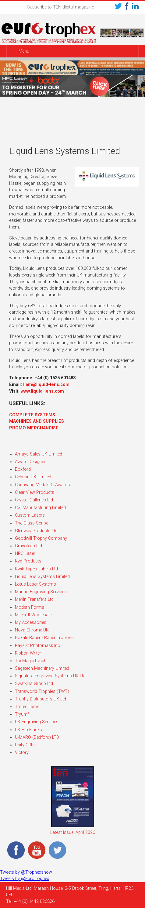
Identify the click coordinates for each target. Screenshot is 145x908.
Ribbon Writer (28, 653)
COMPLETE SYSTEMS (32, 415)
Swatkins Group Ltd (34, 683)
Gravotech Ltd (28, 546)
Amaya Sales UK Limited (38, 454)
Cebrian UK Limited (33, 477)
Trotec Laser (27, 706)
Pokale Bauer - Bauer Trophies (44, 637)
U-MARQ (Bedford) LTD (37, 737)
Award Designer (30, 461)
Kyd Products (28, 561)
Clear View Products (34, 492)
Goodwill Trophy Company (41, 538)
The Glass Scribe (31, 523)
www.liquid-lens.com (42, 391)
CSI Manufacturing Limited (40, 507)
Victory (22, 752)
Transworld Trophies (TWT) (42, 691)
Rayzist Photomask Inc (37, 645)
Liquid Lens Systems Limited (42, 576)
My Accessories (30, 622)
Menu (24, 51)
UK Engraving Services (36, 721)
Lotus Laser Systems (35, 584)
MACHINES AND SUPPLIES (36, 421)
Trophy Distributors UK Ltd (40, 699)
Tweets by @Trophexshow (26, 872)
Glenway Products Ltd (36, 530)
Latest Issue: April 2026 (72, 832)
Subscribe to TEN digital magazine (60, 7)
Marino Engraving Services (41, 591)
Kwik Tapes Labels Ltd (36, 569)
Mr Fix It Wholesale (33, 614)
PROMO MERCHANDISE (33, 428)
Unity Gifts (25, 745)
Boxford (23, 469)
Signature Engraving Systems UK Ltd (50, 676)
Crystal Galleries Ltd (34, 500)
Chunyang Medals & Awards (42, 484)
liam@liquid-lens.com (46, 384)
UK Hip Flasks (28, 729)
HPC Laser (25, 553)
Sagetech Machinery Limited (42, 668)
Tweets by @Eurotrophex (24, 878)
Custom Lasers (30, 515)
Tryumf (22, 714)
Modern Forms (29, 607)
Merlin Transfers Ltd (34, 599)
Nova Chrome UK (32, 630)
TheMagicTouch (31, 660)
